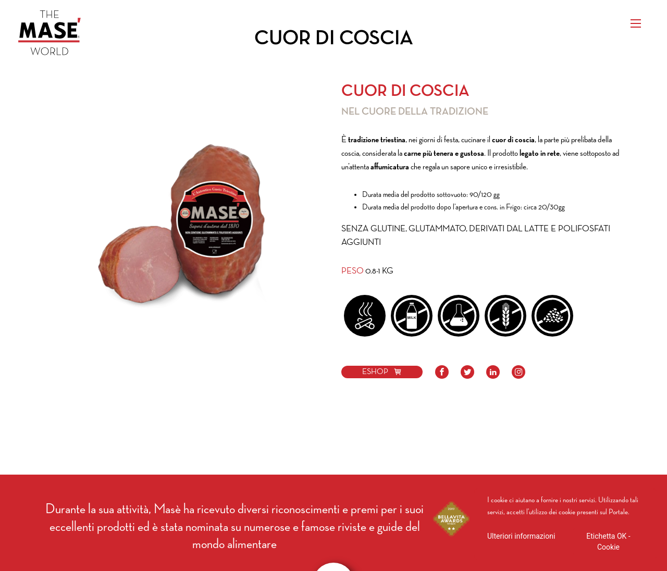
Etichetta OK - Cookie (608, 541)
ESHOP (382, 371)
